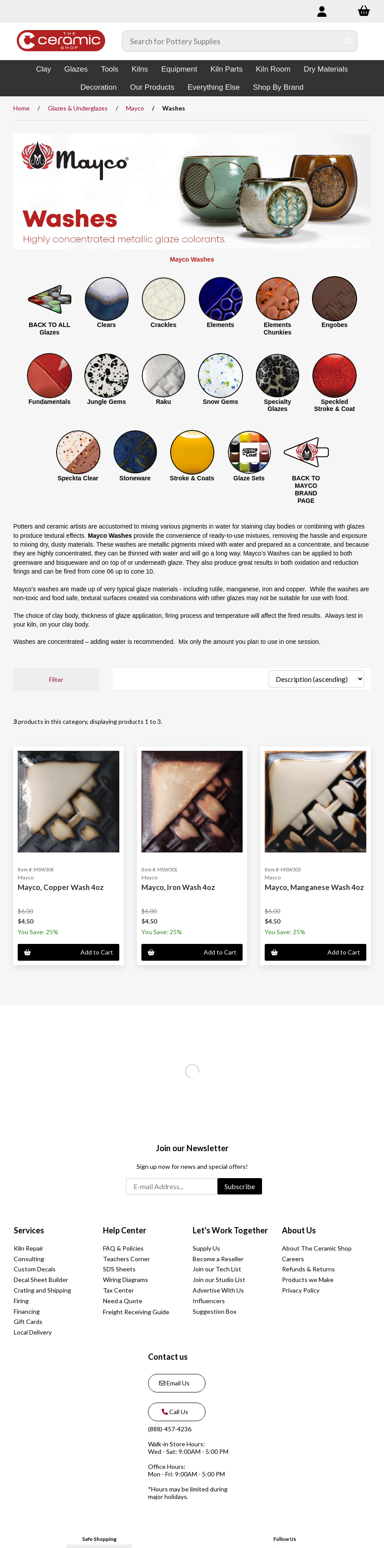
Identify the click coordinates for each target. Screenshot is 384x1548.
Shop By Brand (278, 87)
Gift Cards (28, 1321)
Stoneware (135, 478)
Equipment (179, 69)
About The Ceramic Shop (317, 1248)
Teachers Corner (126, 1259)
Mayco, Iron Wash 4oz (178, 887)
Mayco (135, 108)
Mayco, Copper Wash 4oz (61, 887)
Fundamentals (50, 401)
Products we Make (308, 1279)
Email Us (174, 1383)
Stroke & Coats (192, 478)
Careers (293, 1259)
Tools (109, 69)
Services (29, 1230)
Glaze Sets (249, 478)
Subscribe (239, 1186)
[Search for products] (231, 41)
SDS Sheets (119, 1269)
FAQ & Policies (123, 1248)
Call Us (173, 1411)
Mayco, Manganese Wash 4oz (314, 887)
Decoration (98, 87)
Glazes (75, 69)
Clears (106, 324)
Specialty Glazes (277, 405)
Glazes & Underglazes (78, 108)
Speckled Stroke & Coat (334, 405)
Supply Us (206, 1248)
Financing (27, 1311)
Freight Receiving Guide (136, 1312)
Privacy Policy (300, 1290)
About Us (299, 1230)
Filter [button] (56, 679)
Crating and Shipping (42, 1290)
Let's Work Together (230, 1230)
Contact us (168, 1357)
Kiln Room (273, 69)
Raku (163, 401)
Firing (21, 1301)
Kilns (140, 69)
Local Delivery (33, 1332)
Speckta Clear (78, 478)
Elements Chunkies (277, 328)
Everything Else (213, 87)
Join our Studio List (219, 1279)
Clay (43, 69)
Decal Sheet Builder (41, 1279)
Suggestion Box (214, 1311)
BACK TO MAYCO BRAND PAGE (306, 489)
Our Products (152, 87)
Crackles (163, 324)
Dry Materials (326, 69)
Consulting (29, 1259)
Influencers (209, 1301)
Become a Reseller (218, 1259)
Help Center (124, 1230)
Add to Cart (68, 952)
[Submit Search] (347, 41)
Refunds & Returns (308, 1269)
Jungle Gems (106, 401)
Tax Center (118, 1290)
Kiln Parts (226, 69)
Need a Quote (122, 1301)
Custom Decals (35, 1269)
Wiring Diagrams (125, 1279)
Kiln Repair (28, 1248)
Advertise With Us (218, 1290)
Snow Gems (220, 401)
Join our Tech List (217, 1269)
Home (21, 108)
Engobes (334, 324)
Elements (220, 324)
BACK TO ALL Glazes (49, 328)
